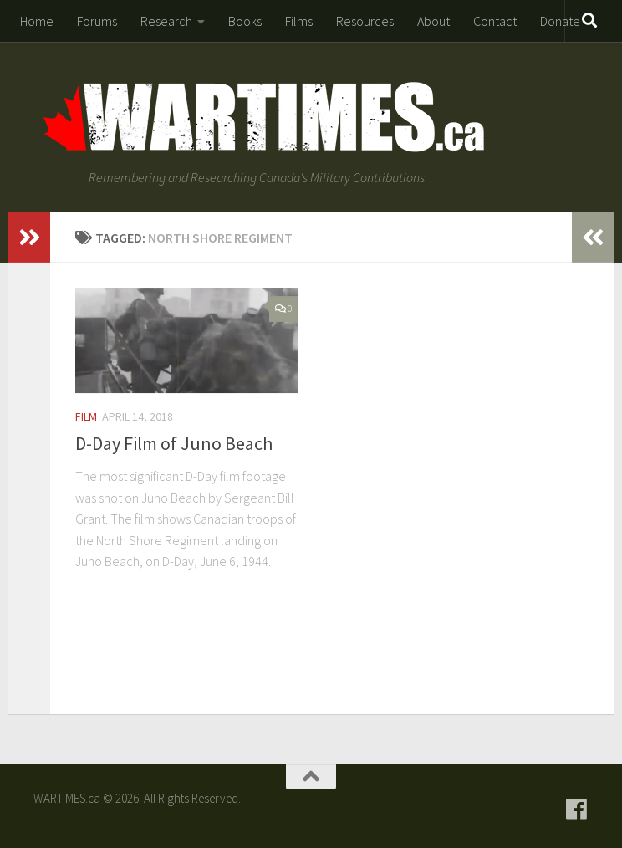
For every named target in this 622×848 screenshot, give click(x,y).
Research (166, 21)
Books (245, 21)
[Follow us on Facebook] (577, 809)
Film (86, 416)
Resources (365, 21)
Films (299, 21)
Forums (97, 21)
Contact (495, 21)
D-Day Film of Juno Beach (174, 443)
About (433, 21)
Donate (560, 21)
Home (37, 21)
